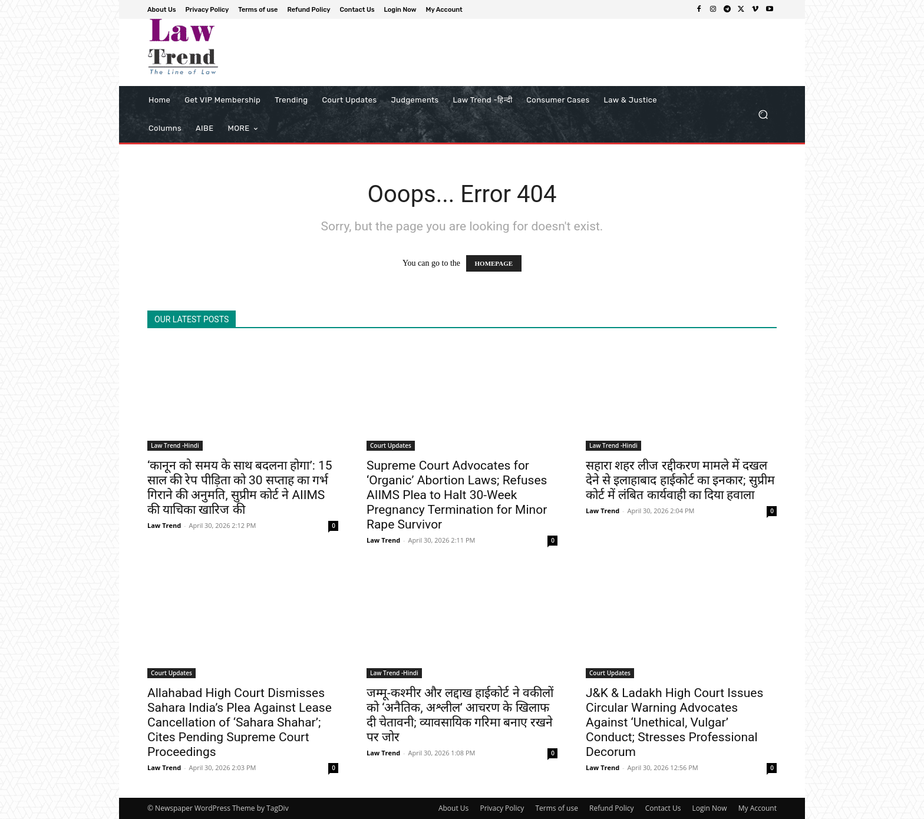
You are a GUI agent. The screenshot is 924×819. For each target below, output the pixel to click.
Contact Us (663, 808)
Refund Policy (611, 808)
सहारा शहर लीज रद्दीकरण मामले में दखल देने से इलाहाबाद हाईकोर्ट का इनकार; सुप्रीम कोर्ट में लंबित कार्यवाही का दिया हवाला (680, 480)
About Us (453, 808)
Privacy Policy (502, 808)
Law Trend (164, 525)
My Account (757, 808)
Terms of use (556, 808)
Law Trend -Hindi (175, 445)
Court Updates (390, 445)
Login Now (709, 808)
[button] (763, 114)
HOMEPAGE (494, 263)
